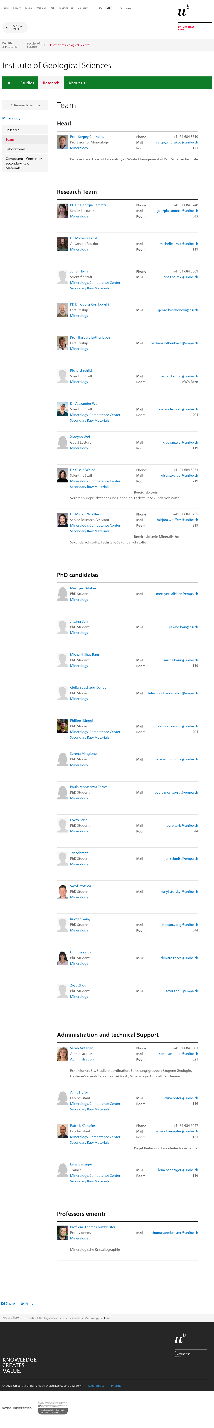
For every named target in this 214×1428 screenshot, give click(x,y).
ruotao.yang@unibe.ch (180, 924)
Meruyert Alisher (83, 588)
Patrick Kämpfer (82, 1125)
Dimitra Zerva (80, 952)
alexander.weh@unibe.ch (178, 409)
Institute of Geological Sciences (44, 1318)
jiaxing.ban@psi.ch (183, 626)
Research (51, 82)
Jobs (6, 7)
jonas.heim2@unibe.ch (180, 276)
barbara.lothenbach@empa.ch (174, 342)
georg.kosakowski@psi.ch (178, 309)
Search (127, 8)
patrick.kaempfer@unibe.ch (176, 1131)
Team (10, 139)
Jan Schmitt (79, 852)
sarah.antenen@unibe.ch (178, 1053)
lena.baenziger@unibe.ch (178, 1169)
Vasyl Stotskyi (80, 885)
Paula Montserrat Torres (88, 786)
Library (17, 7)
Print (29, 1303)
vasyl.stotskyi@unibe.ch (179, 891)
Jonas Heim (79, 271)
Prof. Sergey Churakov (87, 136)
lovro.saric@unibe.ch (182, 825)
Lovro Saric (78, 819)
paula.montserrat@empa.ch (176, 792)
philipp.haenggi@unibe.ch (177, 726)
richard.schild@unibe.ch (179, 376)
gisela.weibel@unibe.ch (179, 475)
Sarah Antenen (81, 1047)
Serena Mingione (83, 753)
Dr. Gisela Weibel (83, 469)
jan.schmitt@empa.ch (181, 858)
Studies (27, 82)
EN (108, 7)
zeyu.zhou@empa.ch (182, 990)
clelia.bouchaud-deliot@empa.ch (172, 693)
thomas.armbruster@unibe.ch (175, 1232)
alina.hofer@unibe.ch (181, 1097)
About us (76, 82)
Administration (82, 1059)
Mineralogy (11, 118)
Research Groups (27, 105)
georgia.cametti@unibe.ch (177, 210)
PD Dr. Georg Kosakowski (89, 304)
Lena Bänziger (81, 1164)
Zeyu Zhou (78, 985)
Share (10, 1303)
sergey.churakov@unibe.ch (177, 142)
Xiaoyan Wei (80, 436)
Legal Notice (96, 1385)
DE (100, 7)
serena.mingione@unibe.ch (176, 759)
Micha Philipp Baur (84, 654)
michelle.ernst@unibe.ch (179, 243)
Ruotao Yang (80, 918)
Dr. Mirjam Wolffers (85, 514)
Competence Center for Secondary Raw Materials (24, 163)
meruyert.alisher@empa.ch (177, 593)
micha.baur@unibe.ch (181, 659)
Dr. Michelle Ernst (83, 237)
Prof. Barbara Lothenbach (90, 337)
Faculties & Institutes (9, 45)
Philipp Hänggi (81, 720)
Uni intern (83, 7)
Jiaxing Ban (79, 621)
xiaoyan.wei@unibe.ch (180, 442)
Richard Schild (81, 370)
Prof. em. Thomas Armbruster (92, 1226)
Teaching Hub (66, 7)
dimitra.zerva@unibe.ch (179, 957)
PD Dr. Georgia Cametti (88, 204)
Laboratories (15, 148)
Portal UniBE (17, 27)
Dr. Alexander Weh (85, 403)
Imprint (116, 1385)
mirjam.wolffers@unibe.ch (177, 519)
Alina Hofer (79, 1092)
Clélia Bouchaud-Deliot (88, 687)
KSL (52, 7)
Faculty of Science (33, 45)
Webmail (41, 7)
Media (28, 7)
